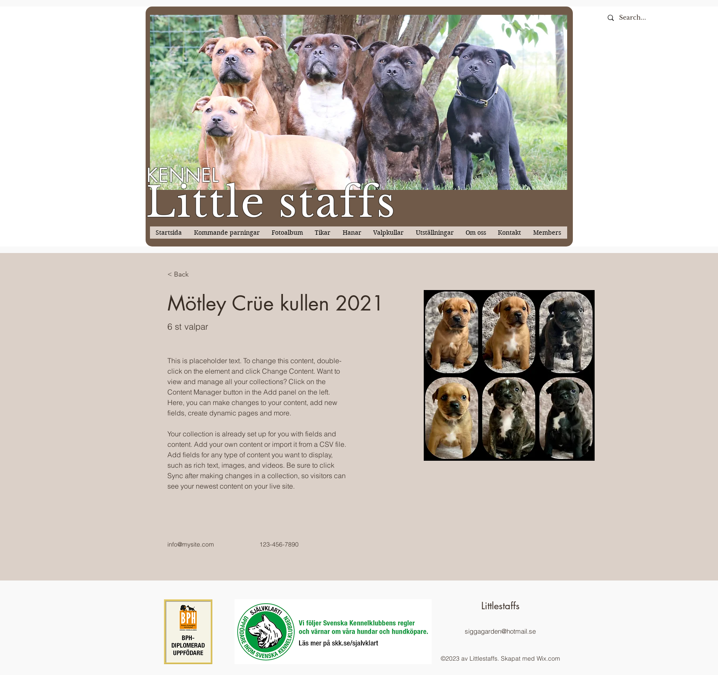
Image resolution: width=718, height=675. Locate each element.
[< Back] (184, 274)
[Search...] (668, 17)
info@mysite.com (190, 544)
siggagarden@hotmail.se (500, 631)
